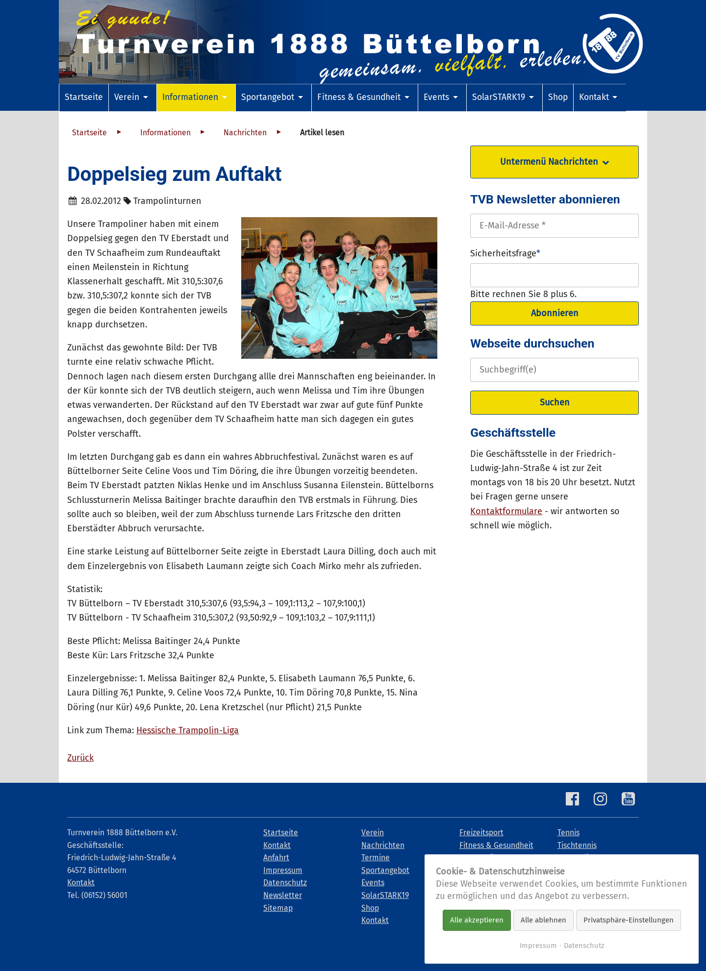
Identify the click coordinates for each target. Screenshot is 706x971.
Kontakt (81, 882)
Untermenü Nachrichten (549, 161)
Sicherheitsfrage (505, 253)
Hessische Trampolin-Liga (187, 730)
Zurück (80, 757)
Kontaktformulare (506, 511)
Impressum (538, 945)
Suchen (555, 402)
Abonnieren (555, 313)
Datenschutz (584, 945)
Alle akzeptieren (477, 920)
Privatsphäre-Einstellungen (628, 920)
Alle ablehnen (543, 920)
